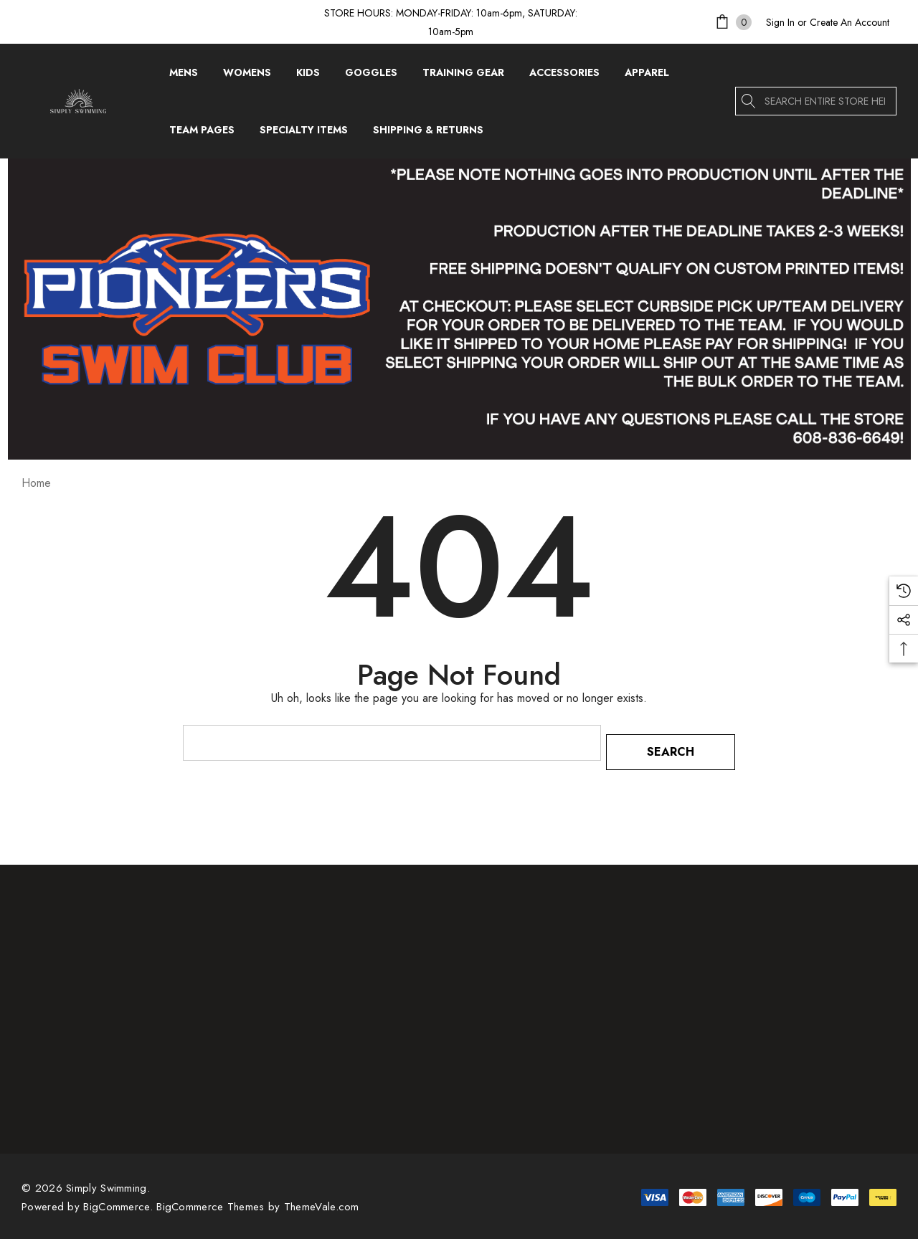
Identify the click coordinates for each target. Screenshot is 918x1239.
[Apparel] (647, 76)
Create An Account (849, 22)
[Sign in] (780, 22)
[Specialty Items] (304, 133)
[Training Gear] (463, 76)
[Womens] (247, 76)
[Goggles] (371, 76)
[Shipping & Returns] (428, 129)
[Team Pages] (202, 133)
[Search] (749, 101)
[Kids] (308, 76)
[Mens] (183, 76)
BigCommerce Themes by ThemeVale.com (257, 1197)
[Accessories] (564, 76)
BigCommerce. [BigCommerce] (119, 1197)
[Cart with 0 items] (732, 21)
